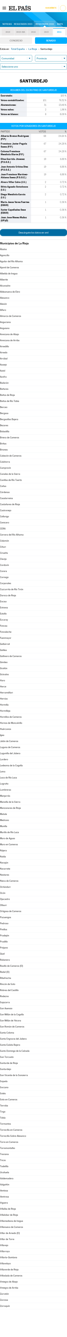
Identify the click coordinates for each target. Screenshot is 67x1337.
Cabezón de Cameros (10, 455)
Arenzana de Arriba (9, 340)
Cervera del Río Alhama (12, 534)
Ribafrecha (5, 978)
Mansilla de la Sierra (10, 802)
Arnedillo (4, 346)
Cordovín (4, 565)
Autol (2, 370)
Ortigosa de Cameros (10, 911)
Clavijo (3, 559)
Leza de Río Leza (8, 777)
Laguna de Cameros (10, 747)
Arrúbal (4, 358)
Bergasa (4, 413)
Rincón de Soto (7, 984)
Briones (4, 449)
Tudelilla (4, 1166)
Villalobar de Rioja (9, 1215)
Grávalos (4, 674)
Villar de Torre (7, 1239)
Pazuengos (5, 917)
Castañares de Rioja (10, 504)
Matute (3, 814)
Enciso (3, 601)
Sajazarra (5, 1002)
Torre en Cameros (9, 1142)
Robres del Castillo (9, 990)
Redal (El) (4, 972)
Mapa (60, 24)
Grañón (3, 668)
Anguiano (4, 328)
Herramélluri (6, 692)
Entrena (4, 607)
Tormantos (5, 1123)
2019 (8, 32)
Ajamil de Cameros (9, 267)
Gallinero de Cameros (11, 656)
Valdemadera (6, 1178)
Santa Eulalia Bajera (10, 1045)
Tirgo (2, 1111)
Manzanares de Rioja (10, 808)
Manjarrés (5, 796)
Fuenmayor (5, 638)
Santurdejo (5, 1069)
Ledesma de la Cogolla (11, 765)
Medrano (4, 820)
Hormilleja (5, 710)
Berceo (3, 407)
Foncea (3, 625)
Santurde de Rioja (9, 1063)
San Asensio (6, 1008)
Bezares (4, 425)
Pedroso (4, 923)
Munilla (3, 826)
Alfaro (3, 310)
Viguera (4, 1202)
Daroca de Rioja (8, 595)
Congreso (16, 40)
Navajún (4, 862)
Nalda (3, 856)
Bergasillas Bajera (9, 419)
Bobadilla (4, 431)
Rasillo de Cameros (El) (11, 966)
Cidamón (4, 540)
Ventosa (4, 1190)
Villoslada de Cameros (11, 1275)
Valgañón (4, 1184)
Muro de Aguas (7, 838)
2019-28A (20, 32)
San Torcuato (7, 1057)
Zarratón (4, 1294)
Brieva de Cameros (9, 437)
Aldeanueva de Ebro (10, 291)
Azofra (3, 376)
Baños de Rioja (7, 395)
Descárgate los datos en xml (33, 232)
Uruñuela (4, 1172)
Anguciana (5, 322)
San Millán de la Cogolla (12, 1014)
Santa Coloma (7, 1032)
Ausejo (3, 364)
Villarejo (4, 1245)
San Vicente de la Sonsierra (14, 1075)
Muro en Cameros (9, 844)
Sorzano (4, 1087)
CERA (3, 528)
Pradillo (4, 941)
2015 (46, 32)
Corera (3, 571)
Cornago (4, 577)
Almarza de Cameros (10, 316)
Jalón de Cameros (9, 741)
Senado (51, 40)
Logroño (4, 783)
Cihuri (3, 547)
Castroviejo (5, 510)
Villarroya (5, 1251)
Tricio (3, 1160)
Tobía (3, 1117)
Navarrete (5, 868)
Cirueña (4, 553)
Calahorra (5, 461)
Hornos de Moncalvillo (11, 723)
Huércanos (5, 729)
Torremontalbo (7, 1148)
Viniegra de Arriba (9, 1287)
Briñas (3, 443)
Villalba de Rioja (8, 1208)
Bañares (4, 389)
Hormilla (4, 704)
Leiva (2, 771)
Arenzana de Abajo (9, 334)
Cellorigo (4, 516)
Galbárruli (5, 644)
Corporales (5, 583)
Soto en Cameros (8, 1099)
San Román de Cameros (12, 1026)
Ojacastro (5, 899)
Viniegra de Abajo (9, 1281)
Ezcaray (4, 619)
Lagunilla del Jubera (10, 753)
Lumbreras (5, 789)
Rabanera (5, 959)
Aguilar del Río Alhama (11, 261)
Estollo (3, 613)
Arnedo (3, 352)
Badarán (4, 383)
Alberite (4, 279)
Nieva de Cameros (9, 881)
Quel (2, 953)
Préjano (4, 947)
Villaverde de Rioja (9, 1269)
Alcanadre (5, 285)
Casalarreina (6, 498)
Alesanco (4, 298)
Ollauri (3, 905)
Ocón (2, 893)
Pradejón (4, 935)
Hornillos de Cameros (11, 717)
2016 (33, 32)
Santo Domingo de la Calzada (14, 1051)
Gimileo (4, 662)
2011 (59, 32)
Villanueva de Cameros (11, 1227)
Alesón (3, 304)
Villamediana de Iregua (11, 1221)
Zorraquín (5, 1306)
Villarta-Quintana (8, 1257)
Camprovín (5, 468)
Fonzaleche (5, 632)
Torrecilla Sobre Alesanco (13, 1136)
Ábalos (3, 249)
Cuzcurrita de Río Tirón (11, 589)
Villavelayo (5, 1263)
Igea (2, 735)
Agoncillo (4, 255)
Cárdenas (5, 492)
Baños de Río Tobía (9, 401)
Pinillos (3, 929)
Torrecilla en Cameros (11, 1130)
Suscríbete (50, 8)
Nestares (4, 874)
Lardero (4, 759)
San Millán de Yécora (10, 1020)
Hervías (4, 698)
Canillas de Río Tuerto (11, 480)
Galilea (3, 650)
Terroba (4, 1105)
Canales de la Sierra (10, 474)
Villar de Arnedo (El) (10, 1233)
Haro (2, 680)
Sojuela (4, 1081)
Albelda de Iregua (9, 273)
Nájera (3, 850)
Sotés (3, 1093)
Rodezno (4, 996)
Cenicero (4, 522)
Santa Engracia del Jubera (13, 1038)
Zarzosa (4, 1300)
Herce (3, 686)
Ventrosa (4, 1196)
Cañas (3, 486)
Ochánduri (5, 887)
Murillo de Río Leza (9, 832)
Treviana (4, 1154)
